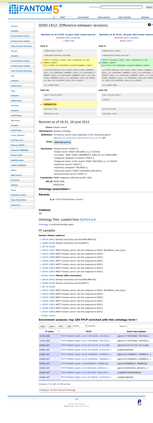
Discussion (83, 17)
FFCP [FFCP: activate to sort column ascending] (88, 331)
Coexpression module (20, 41)
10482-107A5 (48, 243)
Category (44, 390)
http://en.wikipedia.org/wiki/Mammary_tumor (80, 138)
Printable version (18, 195)
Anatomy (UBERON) (19, 150)
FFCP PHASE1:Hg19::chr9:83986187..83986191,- (85, 363)
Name (49, 127)
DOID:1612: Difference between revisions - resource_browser (33, 7)
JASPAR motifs (17, 160)
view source (87, 34)
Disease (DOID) (17, 145)
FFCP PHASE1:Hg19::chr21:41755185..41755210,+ (86, 350)
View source (104, 17)
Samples (15, 31)
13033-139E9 (48, 257)
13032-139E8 (48, 254)
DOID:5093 (60, 199)
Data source (16, 175)
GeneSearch (94, 7)
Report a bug (69, 406)
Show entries (84, 326)
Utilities (14, 185)
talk (68, 38)
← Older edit (68, 41)
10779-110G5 (48, 246)
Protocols (15, 180)
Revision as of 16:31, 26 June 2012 (118, 34)
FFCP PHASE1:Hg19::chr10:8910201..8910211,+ (85, 368)
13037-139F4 (48, 271)
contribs (76, 38)
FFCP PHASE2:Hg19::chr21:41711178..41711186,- (86, 345)
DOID (62, 17)
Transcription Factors (20, 36)
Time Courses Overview (21, 46)
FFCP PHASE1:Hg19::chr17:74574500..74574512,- (86, 336)
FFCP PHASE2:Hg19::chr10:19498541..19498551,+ (86, 359)
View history (124, 17)
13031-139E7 (48, 250)
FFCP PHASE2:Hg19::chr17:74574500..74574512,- (86, 341)
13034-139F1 (48, 261)
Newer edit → (126, 41)
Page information (18, 200)
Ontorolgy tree (46, 224)
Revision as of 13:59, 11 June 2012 (60, 34)
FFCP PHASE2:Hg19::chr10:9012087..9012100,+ (85, 372)
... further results (47, 275)
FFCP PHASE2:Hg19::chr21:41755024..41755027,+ (86, 377)
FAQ (76, 399)
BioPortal (86, 219)
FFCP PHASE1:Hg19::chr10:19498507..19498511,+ (86, 354)
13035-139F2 (48, 264)
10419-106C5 (48, 239)
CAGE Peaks (16, 86)
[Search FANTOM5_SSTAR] (122, 7)
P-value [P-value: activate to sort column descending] (49, 331)
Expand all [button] (15, 205)
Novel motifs (16, 155)
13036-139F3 (48, 268)
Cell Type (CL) (17, 140)
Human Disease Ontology (62, 390)
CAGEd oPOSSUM (18, 165)
